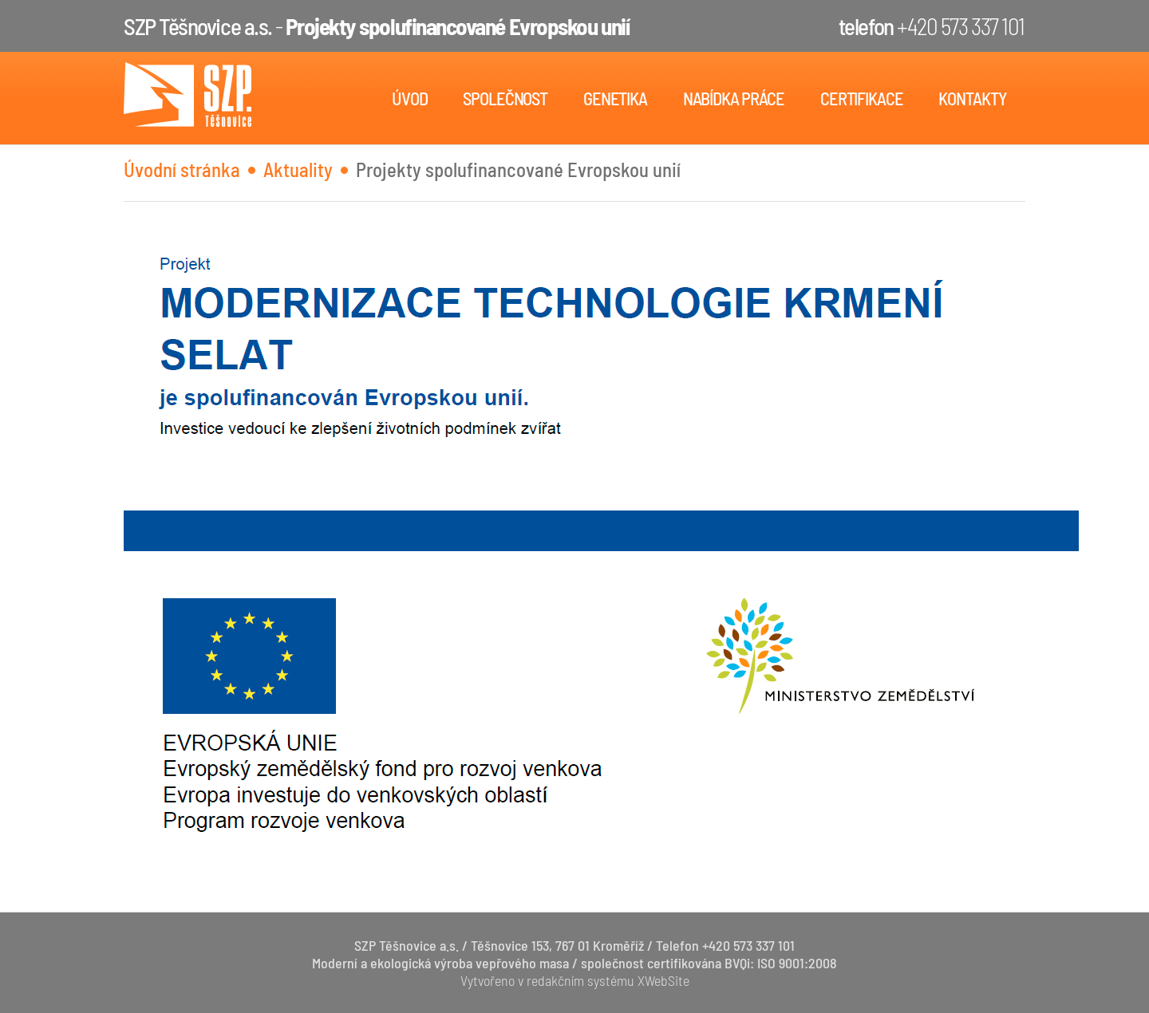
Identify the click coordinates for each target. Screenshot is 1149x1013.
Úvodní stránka (182, 169)
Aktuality (298, 169)
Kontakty (972, 98)
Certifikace (861, 98)
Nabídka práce (733, 98)
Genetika (615, 98)
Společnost (505, 98)
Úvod (410, 98)
